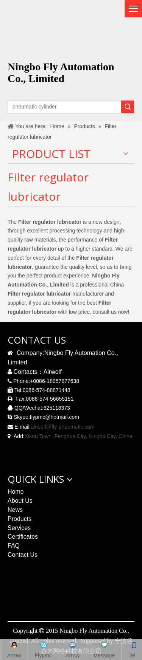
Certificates (23, 536)
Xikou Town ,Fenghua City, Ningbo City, (71, 436)
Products (19, 519)
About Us (20, 500)
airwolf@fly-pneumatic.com (62, 427)
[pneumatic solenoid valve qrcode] (70, 597)
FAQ (14, 545)
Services (19, 528)
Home (16, 491)
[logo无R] (111, 25)
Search (127, 107)
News (15, 510)
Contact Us (22, 555)
